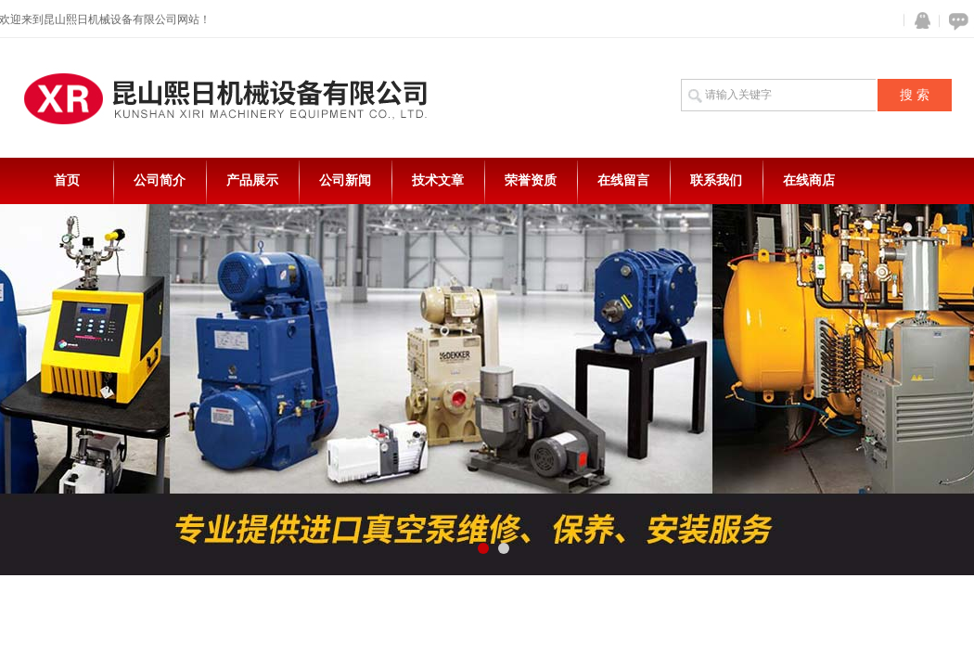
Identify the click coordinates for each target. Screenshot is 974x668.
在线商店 (809, 180)
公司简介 (160, 180)
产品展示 (252, 180)
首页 (67, 180)
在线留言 (623, 180)
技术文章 (438, 180)
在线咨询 (955, 20)
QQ (918, 20)
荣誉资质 (531, 180)
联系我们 (716, 180)
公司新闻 (345, 180)
